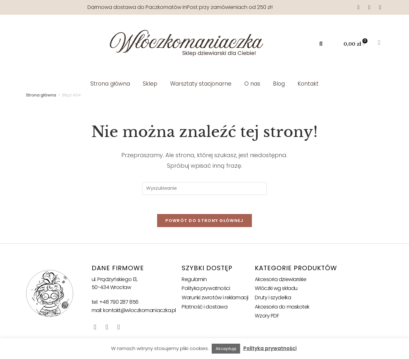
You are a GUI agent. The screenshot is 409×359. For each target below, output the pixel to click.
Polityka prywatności (206, 288)
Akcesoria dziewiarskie (280, 279)
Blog (279, 84)
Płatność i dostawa (204, 306)
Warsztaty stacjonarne (200, 84)
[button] (320, 44)
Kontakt (308, 84)
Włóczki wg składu (276, 288)
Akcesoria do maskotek (282, 306)
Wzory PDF (267, 315)
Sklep (150, 84)
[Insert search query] (204, 188)
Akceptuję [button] (226, 349)
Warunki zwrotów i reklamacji (215, 297)
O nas (252, 84)
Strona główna (110, 84)
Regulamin (194, 279)
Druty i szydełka (273, 297)
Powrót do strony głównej (204, 221)
